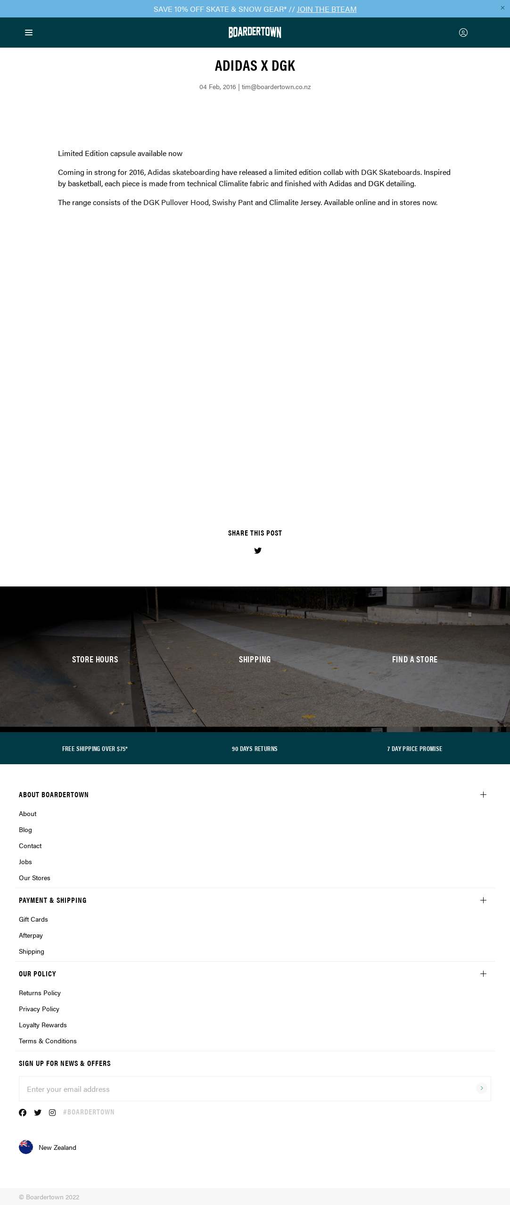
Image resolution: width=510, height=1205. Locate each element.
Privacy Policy (39, 1008)
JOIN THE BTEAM (327, 8)
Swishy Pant (232, 202)
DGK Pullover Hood (176, 202)
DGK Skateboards (390, 171)
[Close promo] (502, 7)
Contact (30, 845)
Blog (25, 829)
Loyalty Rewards (43, 1024)
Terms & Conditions (48, 1040)
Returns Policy (40, 992)
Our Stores (34, 877)
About (27, 813)
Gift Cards (33, 919)
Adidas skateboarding (184, 171)
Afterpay (31, 935)
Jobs (25, 861)
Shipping (31, 951)
